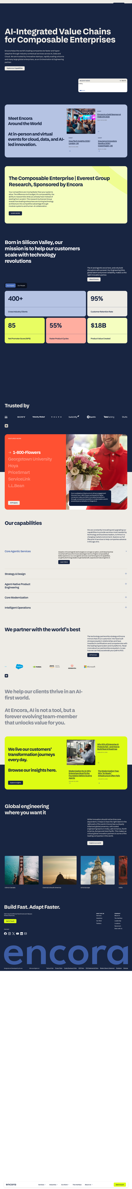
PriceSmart (19, 472)
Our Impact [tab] (10, 285)
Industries (99, 918)
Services (99, 915)
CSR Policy (81, 968)
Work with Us (118, 928)
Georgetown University (30, 459)
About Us (117, 915)
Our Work (99, 921)
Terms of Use (49, 968)
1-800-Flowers (26, 452)
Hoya (13, 465)
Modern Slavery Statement (107, 968)
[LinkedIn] (21, 934)
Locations (117, 923)
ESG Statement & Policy (92, 968)
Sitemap (125, 968)
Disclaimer (119, 968)
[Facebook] (5, 934)
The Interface (118, 918)
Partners (98, 923)
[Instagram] (9, 934)
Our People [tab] (21, 285)
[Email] (25, 934)
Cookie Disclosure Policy (70, 968)
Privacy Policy (58, 968)
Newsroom (117, 926)
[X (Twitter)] (13, 934)
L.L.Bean (16, 485)
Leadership (117, 921)
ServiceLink (19, 478)
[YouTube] (17, 934)
